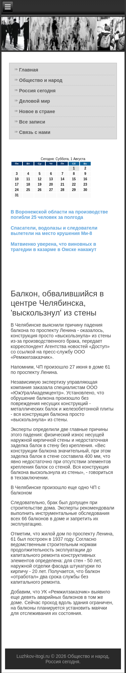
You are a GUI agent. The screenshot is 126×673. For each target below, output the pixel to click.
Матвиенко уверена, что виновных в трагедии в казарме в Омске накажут (53, 246)
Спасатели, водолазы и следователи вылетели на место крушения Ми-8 (54, 230)
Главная (28, 70)
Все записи (32, 122)
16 (85, 179)
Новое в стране (37, 111)
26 (39, 190)
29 (74, 190)
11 (28, 179)
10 (16, 179)
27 (51, 190)
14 (62, 179)
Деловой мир (34, 101)
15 (74, 179)
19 (39, 184)
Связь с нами (34, 132)
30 (85, 190)
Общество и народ (40, 80)
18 (28, 184)
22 (74, 184)
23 (85, 184)
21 (62, 184)
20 (51, 184)
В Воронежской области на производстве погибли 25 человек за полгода (59, 214)
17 (16, 184)
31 (16, 195)
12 (39, 179)
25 (28, 190)
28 (62, 190)
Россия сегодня (37, 90)
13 (51, 179)
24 (16, 190)
